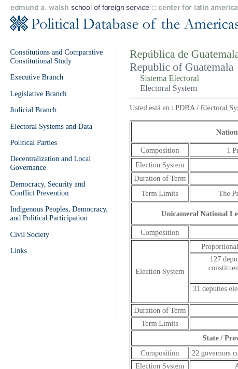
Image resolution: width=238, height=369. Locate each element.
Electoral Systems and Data (51, 126)
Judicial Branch (33, 110)
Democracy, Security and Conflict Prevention (47, 188)
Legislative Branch (38, 93)
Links (18, 250)
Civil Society (29, 234)
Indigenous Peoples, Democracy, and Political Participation (59, 213)
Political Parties (33, 142)
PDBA (185, 107)
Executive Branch (36, 77)
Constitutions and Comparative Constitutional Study (56, 56)
